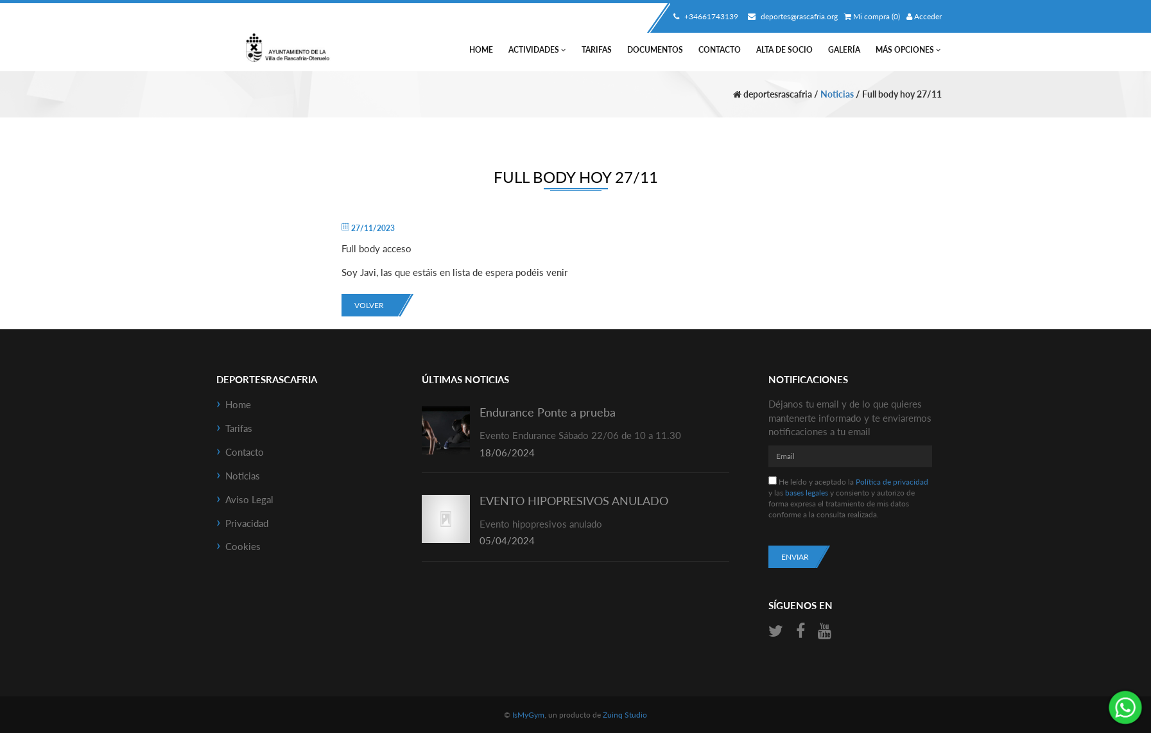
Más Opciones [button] (908, 50)
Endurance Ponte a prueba (548, 412)
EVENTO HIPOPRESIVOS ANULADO (574, 501)
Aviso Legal (249, 499)
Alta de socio (784, 50)
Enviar (795, 557)
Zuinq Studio (625, 715)
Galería (844, 50)
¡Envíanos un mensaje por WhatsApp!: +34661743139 (1125, 707)
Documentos (655, 50)
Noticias (837, 94)
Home (481, 50)
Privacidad (246, 523)
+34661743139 (704, 16)
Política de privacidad (892, 482)
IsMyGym (528, 715)
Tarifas (597, 50)
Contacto (719, 50)
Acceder (924, 16)
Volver (369, 305)
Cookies (243, 546)
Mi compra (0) (872, 16)
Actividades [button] (537, 50)
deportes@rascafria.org (791, 16)
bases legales (806, 492)
